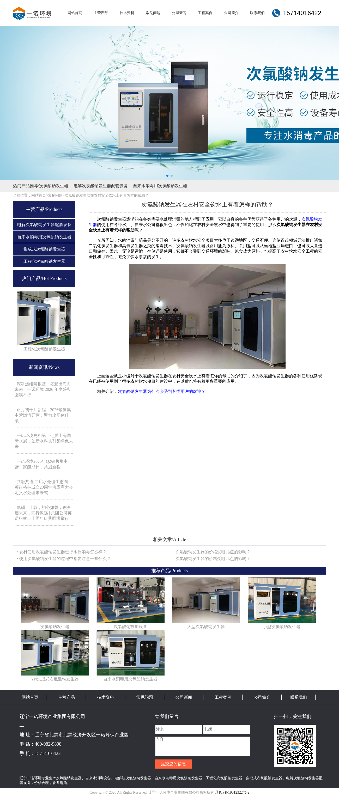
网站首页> (39, 195)
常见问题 (144, 697)
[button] (167, 176)
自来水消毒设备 (98, 778)
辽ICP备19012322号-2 (232, 792)
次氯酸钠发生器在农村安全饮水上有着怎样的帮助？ (107, 195)
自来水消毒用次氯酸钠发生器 (160, 186)
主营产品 (66, 697)
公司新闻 (183, 697)
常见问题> (56, 195)
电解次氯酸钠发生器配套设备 (101, 186)
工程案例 (223, 697)
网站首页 (30, 697)
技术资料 (105, 697)
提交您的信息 (173, 764)
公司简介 (262, 697)
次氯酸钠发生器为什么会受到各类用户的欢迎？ (161, 391)
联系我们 (298, 697)
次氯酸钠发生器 (53, 186)
